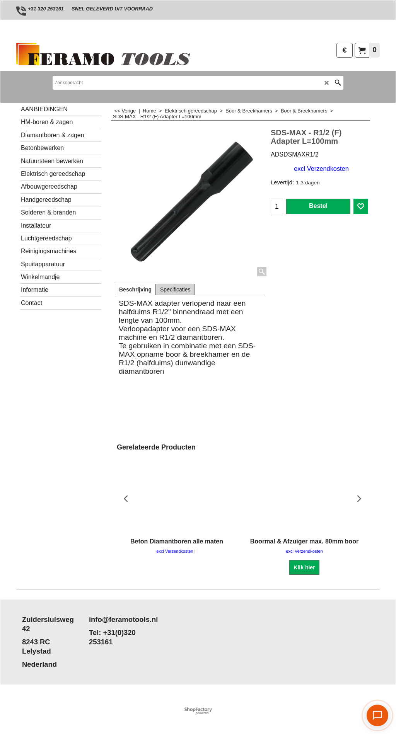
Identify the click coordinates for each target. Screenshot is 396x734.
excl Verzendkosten (321, 168)
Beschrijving (135, 289)
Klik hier (304, 567)
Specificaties (175, 289)
